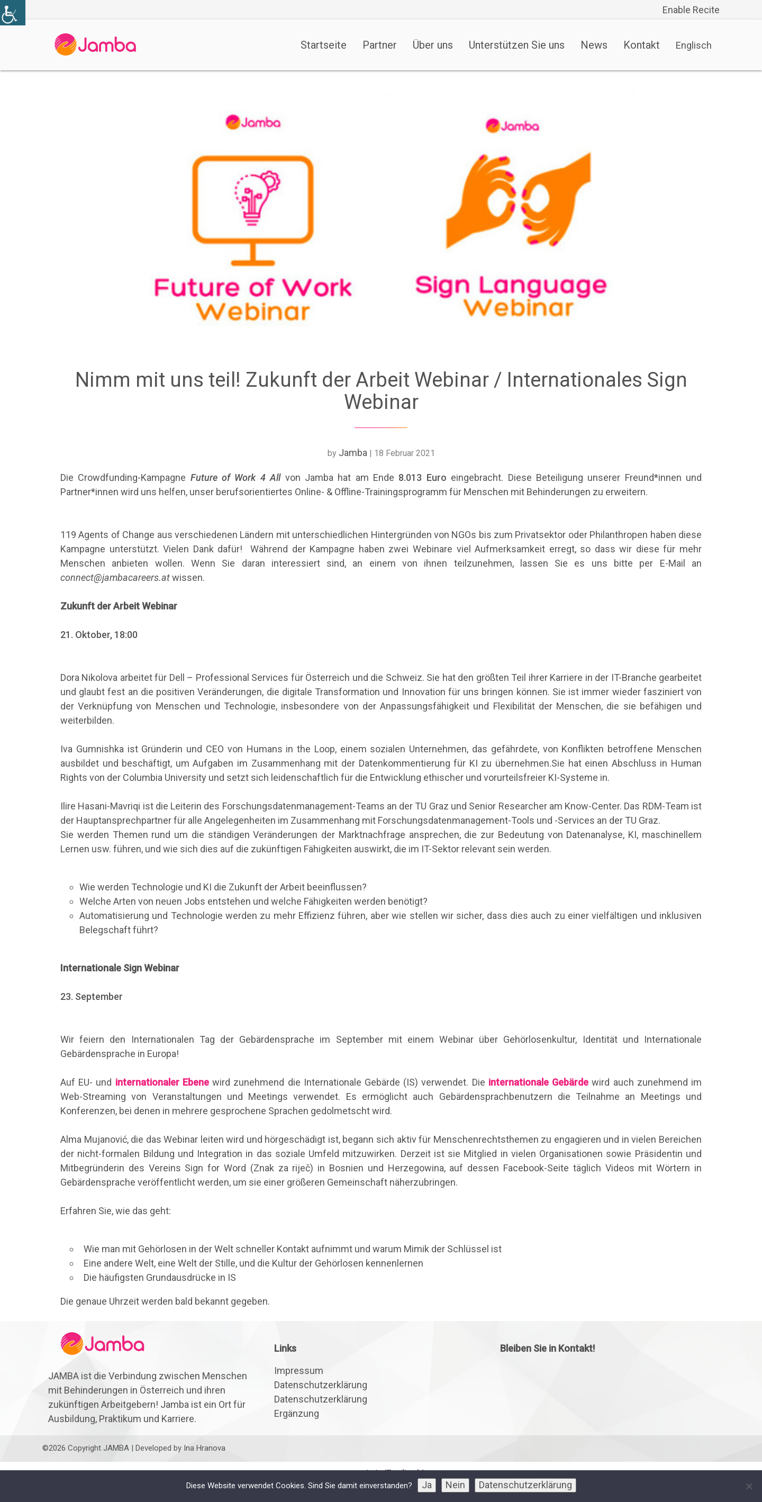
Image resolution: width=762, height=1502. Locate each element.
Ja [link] (427, 1484)
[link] (12, 12)
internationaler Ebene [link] (162, 1082)
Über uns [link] (433, 45)
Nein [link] (455, 1484)
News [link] (593, 45)
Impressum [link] (298, 1370)
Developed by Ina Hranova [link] (180, 1448)
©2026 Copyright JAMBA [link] (85, 1448)
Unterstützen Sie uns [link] (517, 45)
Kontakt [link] (641, 45)
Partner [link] (379, 45)
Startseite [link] (324, 45)
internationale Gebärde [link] (538, 1082)
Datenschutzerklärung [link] (320, 1384)
